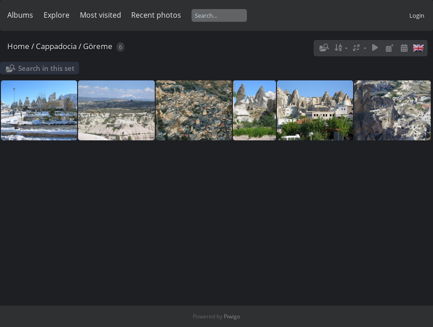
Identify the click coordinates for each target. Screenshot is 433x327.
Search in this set (46, 68)
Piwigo (232, 316)
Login (416, 15)
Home (18, 46)
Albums (20, 15)
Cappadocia (56, 46)
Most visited (100, 15)
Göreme (98, 46)
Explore (56, 15)
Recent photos (156, 15)
